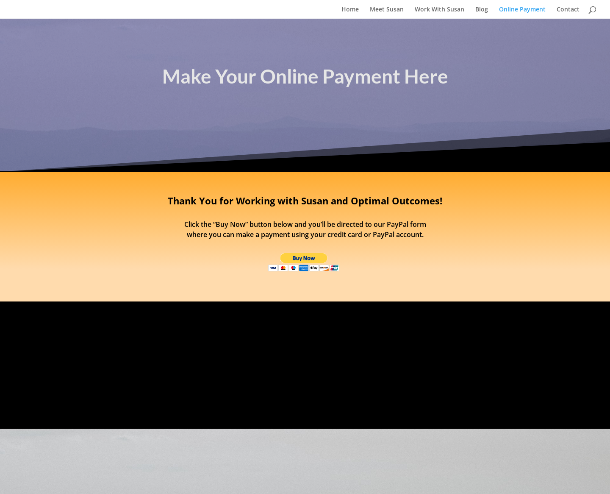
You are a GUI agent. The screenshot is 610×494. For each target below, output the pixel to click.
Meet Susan (387, 9)
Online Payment (522, 9)
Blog (481, 9)
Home (350, 9)
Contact (568, 9)
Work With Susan (439, 9)
